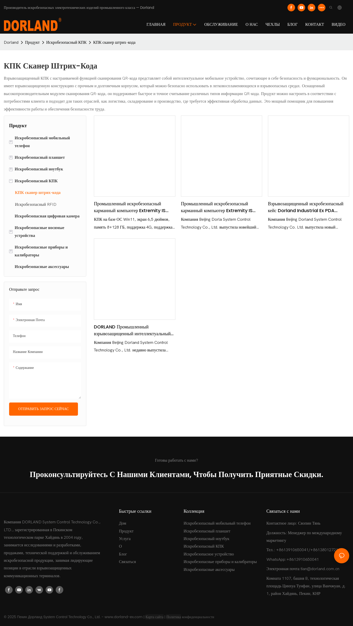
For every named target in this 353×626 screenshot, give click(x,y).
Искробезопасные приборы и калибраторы (220, 562)
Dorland (11, 42)
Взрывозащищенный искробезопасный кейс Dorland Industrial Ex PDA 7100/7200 (306, 207)
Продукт (32, 42)
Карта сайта (154, 616)
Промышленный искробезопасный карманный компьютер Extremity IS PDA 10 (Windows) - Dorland (129, 207)
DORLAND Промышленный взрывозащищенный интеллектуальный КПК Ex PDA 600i (132, 330)
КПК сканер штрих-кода (114, 42)
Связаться (127, 562)
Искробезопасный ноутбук (206, 538)
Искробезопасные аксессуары (209, 569)
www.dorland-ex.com (123, 616)
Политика (173, 616)
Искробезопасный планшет (206, 531)
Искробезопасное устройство (208, 554)
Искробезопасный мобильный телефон (217, 523)
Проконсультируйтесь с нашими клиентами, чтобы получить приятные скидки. (176, 474)
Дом (122, 523)
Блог (123, 554)
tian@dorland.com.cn (320, 569)
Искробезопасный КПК (66, 42)
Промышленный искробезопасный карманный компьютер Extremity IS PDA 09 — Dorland (217, 207)
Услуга (125, 538)
